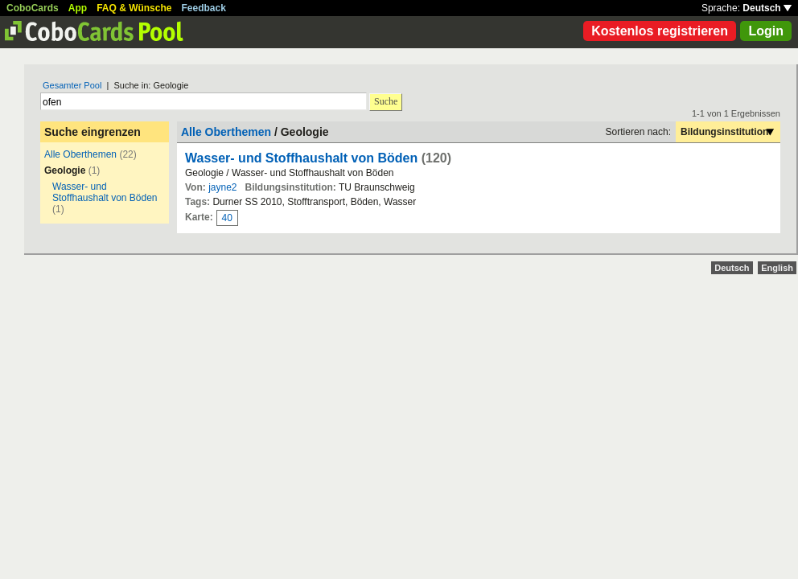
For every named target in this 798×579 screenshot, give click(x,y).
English (777, 268)
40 (227, 218)
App (77, 8)
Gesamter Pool (72, 85)
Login (766, 31)
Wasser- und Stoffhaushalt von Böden (105, 192)
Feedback (204, 8)
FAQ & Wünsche (134, 8)
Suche (385, 101)
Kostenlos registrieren (659, 31)
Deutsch (767, 8)
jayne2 (222, 187)
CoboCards (32, 8)
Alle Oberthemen (80, 154)
